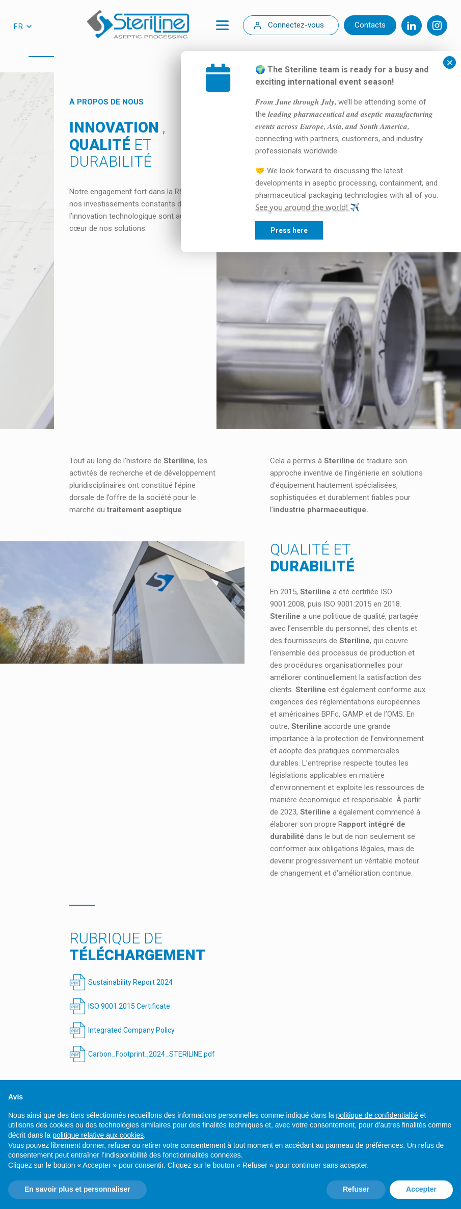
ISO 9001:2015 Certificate (119, 1006)
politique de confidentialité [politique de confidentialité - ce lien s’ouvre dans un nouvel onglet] (377, 1115)
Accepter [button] (421, 1189)
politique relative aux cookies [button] (98, 1135)
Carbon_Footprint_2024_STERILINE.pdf (139, 1054)
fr (19, 26)
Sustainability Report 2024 (121, 982)
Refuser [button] (356, 1189)
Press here (329, 230)
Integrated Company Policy (122, 1030)
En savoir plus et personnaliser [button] (77, 1189)
